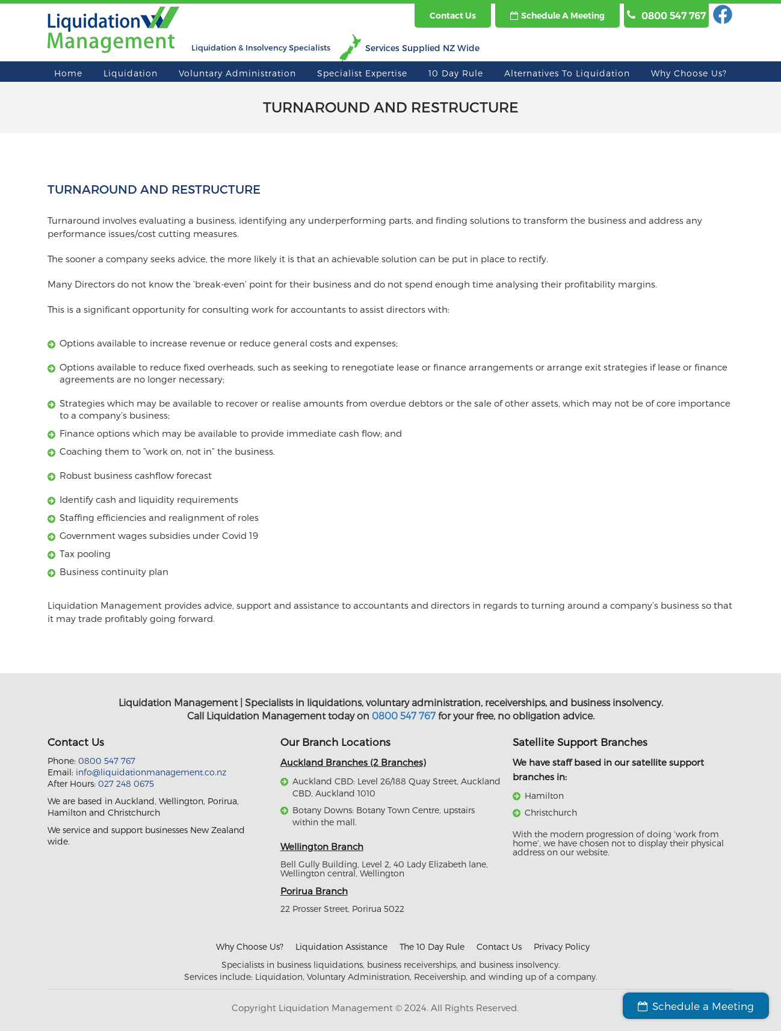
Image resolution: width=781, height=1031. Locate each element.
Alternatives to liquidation (567, 73)
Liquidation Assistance (341, 946)
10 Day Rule (455, 73)
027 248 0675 (126, 783)
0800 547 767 (404, 715)
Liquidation (130, 73)
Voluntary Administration (237, 73)
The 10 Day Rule (432, 946)
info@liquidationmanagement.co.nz (151, 772)
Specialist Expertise (362, 73)
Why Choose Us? (689, 73)
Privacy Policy (562, 946)
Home (68, 73)
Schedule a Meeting (557, 15)
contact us (453, 15)
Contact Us (499, 946)
